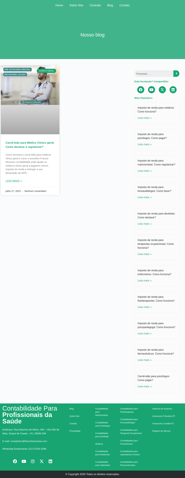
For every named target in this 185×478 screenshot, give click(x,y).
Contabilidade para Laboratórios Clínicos (130, 453)
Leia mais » (14, 181)
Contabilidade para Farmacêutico (129, 442)
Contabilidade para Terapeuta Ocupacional (131, 431)
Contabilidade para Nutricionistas (101, 411)
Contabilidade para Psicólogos (102, 424)
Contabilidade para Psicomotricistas (129, 463)
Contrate (95, 5)
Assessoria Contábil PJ (163, 423)
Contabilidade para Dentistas (102, 435)
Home (59, 5)
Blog (110, 5)
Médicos (99, 444)
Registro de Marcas (161, 431)
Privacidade (75, 431)
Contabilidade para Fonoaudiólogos (129, 421)
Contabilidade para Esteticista (102, 453)
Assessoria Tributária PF (163, 416)
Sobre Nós (76, 5)
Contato (124, 5)
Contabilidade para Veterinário (102, 463)
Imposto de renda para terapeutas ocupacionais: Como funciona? (156, 244)
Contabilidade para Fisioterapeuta (129, 410)
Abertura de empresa (162, 408)
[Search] (176, 73)
